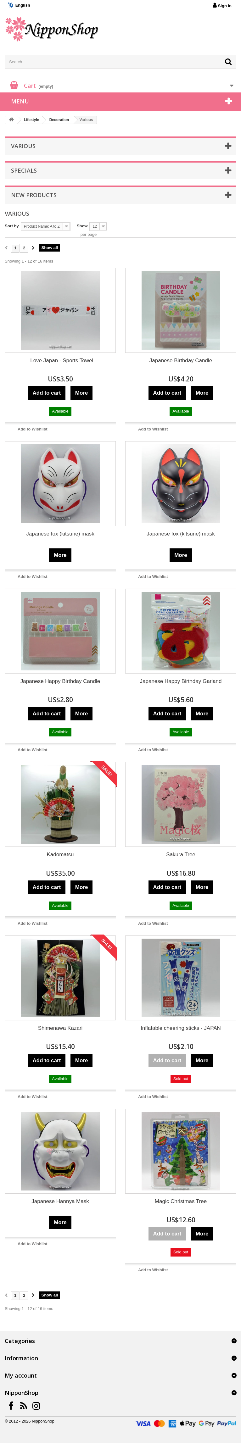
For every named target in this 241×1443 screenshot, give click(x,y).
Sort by (12, 226)
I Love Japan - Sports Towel (60, 361)
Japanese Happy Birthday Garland (181, 681)
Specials (24, 170)
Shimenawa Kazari (60, 1028)
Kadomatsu (60, 854)
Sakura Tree (180, 854)
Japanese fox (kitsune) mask (60, 534)
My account (21, 1375)
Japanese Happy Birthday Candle (60, 681)
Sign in (222, 5)
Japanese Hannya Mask (60, 1201)
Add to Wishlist (33, 429)
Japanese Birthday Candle (180, 361)
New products (34, 195)
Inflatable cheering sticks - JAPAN (181, 1028)
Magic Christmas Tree (181, 1201)
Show (82, 226)
